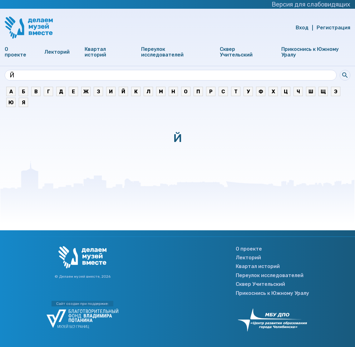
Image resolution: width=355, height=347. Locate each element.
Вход (302, 28)
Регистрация (333, 28)
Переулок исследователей (162, 52)
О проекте (15, 52)
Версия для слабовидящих (309, 4)
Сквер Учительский (236, 52)
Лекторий (57, 52)
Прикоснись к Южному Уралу (310, 52)
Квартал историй (95, 52)
